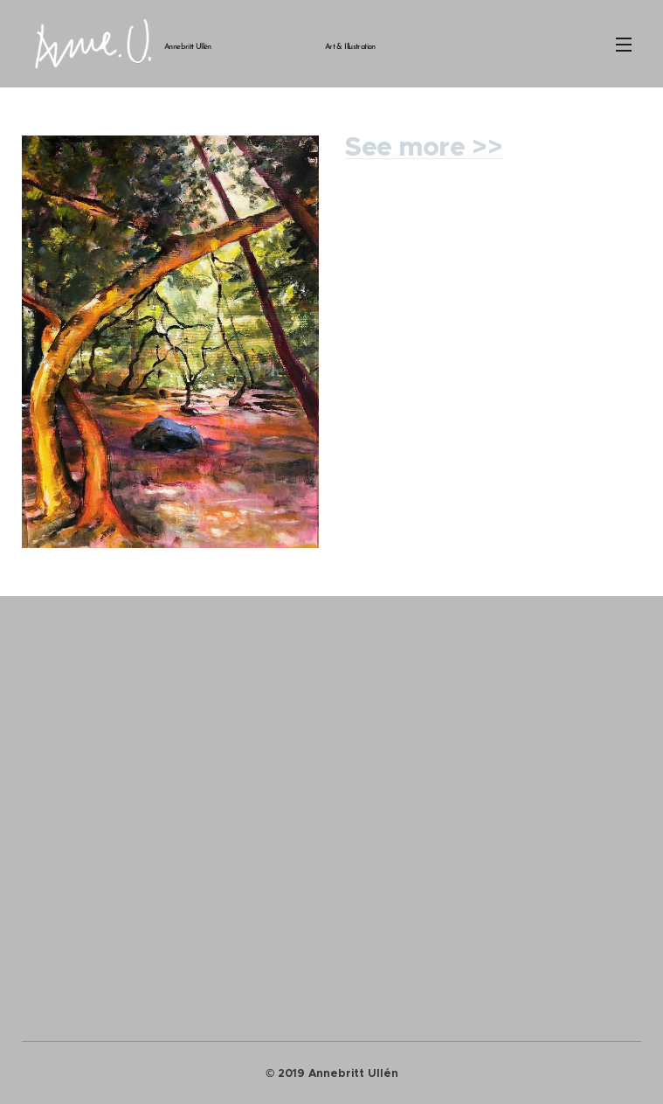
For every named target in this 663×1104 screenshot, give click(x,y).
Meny (624, 44)
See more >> (423, 146)
